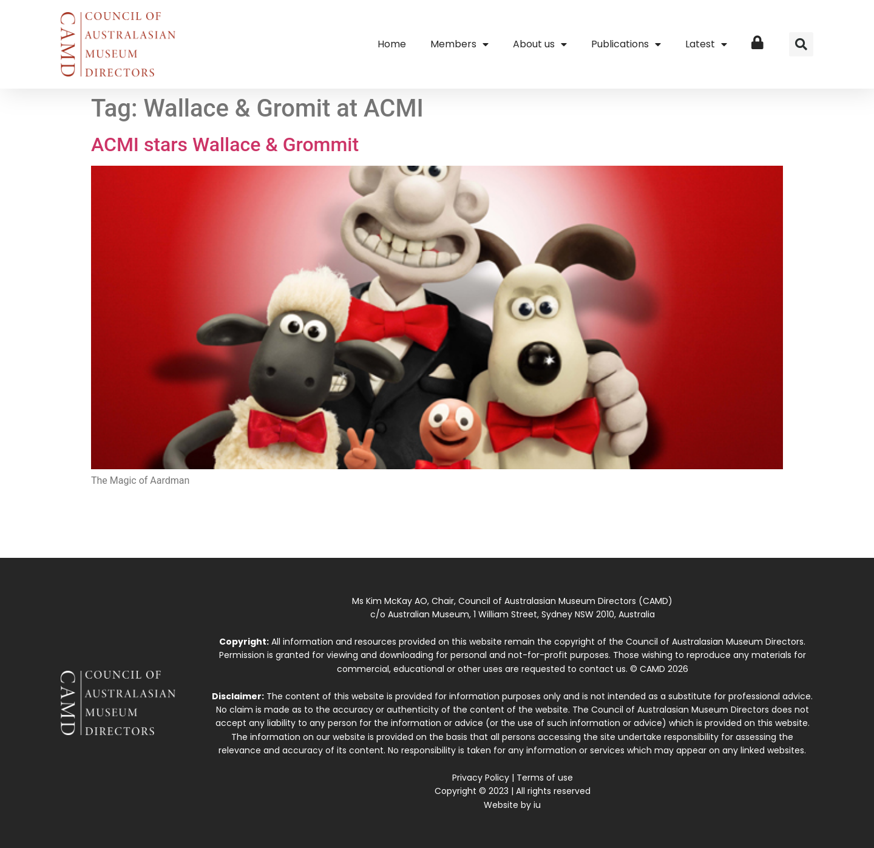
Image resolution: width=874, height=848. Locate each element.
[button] (801, 44)
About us (540, 44)
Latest (706, 44)
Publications (626, 44)
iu (537, 805)
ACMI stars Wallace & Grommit (225, 144)
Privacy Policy (480, 778)
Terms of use (545, 778)
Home (392, 44)
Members (459, 44)
